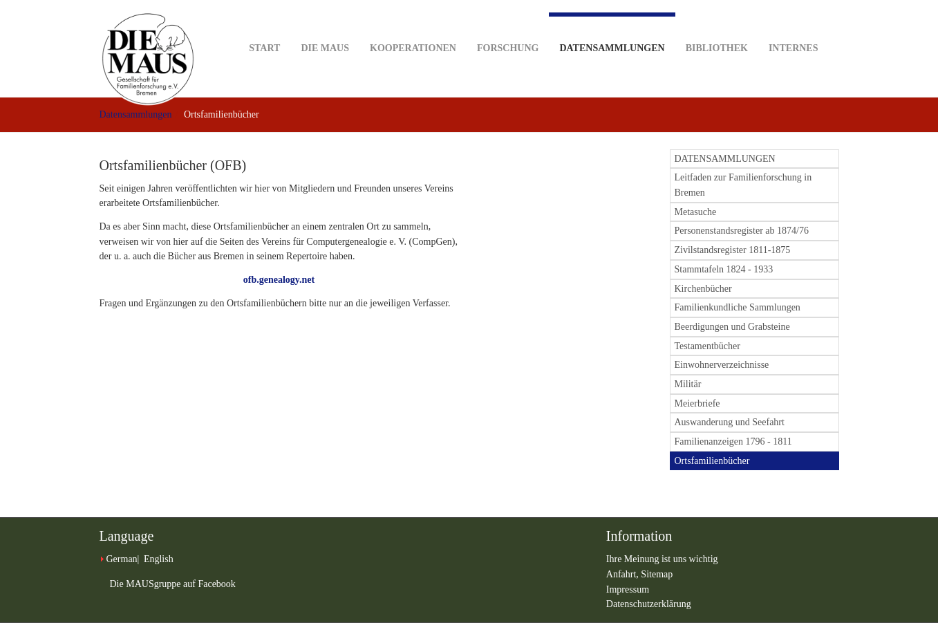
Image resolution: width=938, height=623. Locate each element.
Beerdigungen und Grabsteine (732, 327)
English (158, 559)
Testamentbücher (707, 346)
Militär (688, 384)
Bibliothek (716, 26)
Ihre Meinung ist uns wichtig (662, 559)
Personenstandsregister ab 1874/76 (742, 230)
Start (264, 26)
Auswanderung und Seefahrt (730, 422)
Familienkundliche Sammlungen (737, 307)
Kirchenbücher (703, 288)
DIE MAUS (324, 26)
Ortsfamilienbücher (712, 461)
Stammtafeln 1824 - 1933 (724, 269)
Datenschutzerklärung (648, 604)
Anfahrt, (623, 574)
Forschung (508, 26)
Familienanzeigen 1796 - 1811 (733, 441)
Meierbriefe (697, 403)
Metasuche (696, 212)
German (122, 559)
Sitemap (657, 574)
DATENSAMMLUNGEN (725, 159)
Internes (793, 26)
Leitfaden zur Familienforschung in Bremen (743, 185)
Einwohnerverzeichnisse (722, 365)
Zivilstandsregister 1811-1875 (733, 250)
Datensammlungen (612, 32)
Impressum (627, 589)
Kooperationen (413, 26)
